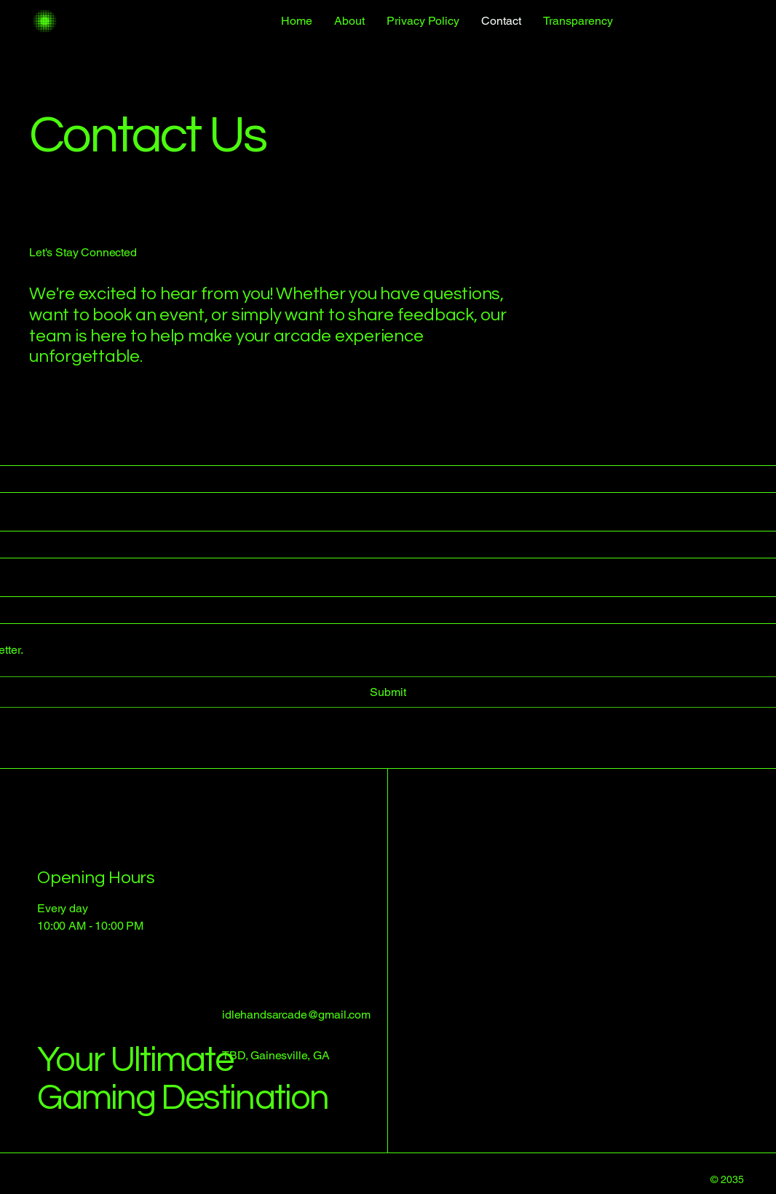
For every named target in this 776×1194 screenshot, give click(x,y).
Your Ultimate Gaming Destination (182, 1078)
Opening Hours (96, 878)
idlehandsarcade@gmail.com (296, 1014)
